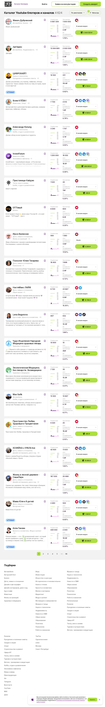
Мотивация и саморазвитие (46, 601)
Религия (70, 604)
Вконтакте (8, 685)
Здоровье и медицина (12, 601)
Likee (37, 643)
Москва (38, 646)
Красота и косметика (44, 588)
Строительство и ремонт (76, 617)
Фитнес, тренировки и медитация (80, 630)
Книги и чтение (41, 584)
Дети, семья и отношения (14, 581)
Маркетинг (40, 594)
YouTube (7, 688)
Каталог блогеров (21, 4)
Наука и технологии (43, 607)
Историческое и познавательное (48, 581)
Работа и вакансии (43, 630)
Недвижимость (41, 610)
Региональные (72, 601)
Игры (37, 571)
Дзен (6, 695)
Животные (8, 594)
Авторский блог (10, 575)
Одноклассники (41, 639)
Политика (39, 623)
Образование (41, 620)
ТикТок (38, 636)
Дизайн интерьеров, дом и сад (15, 588)
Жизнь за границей (11, 597)
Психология (40, 627)
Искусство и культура (44, 578)
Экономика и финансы (12, 669)
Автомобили (8, 571)
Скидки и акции (73, 610)
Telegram (7, 682)
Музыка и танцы (42, 604)
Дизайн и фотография (12, 584)
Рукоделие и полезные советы (78, 607)
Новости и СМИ (41, 614)
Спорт (69, 614)
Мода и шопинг (41, 597)
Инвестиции (40, 575)
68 (66, 554)
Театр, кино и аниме (75, 623)
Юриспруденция (10, 675)
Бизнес (6, 578)
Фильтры (93, 12)
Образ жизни (40, 617)
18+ (5, 678)
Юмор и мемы (9, 672)
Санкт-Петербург (42, 649)
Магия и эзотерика (43, 591)
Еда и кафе (8, 591)
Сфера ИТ (70, 620)
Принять (92, 699)
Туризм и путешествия (75, 627)
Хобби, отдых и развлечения (15, 665)
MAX (5, 691)
